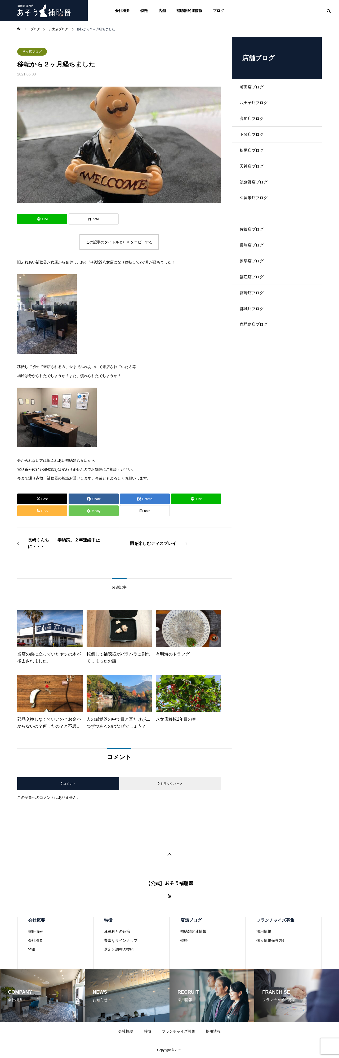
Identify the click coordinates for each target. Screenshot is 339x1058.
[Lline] (42, 219)
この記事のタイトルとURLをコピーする (119, 242)
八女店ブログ (32, 51)
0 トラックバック (170, 784)
